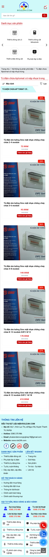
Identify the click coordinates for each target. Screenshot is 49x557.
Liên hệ (31, 470)
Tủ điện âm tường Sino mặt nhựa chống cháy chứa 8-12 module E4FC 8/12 (24, 330)
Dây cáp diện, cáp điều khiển (12, 536)
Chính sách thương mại (13, 496)
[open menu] (3, 6)
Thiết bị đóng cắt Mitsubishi (34, 41)
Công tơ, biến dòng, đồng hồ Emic (35, 551)
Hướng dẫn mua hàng (12, 483)
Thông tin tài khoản (11, 490)
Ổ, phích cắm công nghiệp (12, 551)
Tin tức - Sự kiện (34, 466)
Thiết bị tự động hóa (12, 463)
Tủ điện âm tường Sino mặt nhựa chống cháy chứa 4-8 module (24, 267)
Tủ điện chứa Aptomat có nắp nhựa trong (14, 89)
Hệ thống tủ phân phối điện (23, 69)
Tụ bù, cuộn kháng (11, 466)
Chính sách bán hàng (12, 493)
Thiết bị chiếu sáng (12, 544)
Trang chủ (5, 69)
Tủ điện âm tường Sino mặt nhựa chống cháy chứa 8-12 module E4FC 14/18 (24, 394)
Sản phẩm (32, 463)
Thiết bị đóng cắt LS (14, 40)
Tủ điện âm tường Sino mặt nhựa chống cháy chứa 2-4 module (24, 141)
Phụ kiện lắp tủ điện (34, 59)
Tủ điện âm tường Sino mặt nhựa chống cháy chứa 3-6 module (24, 204)
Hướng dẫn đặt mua (12, 486)
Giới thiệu (31, 460)
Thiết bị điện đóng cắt (14, 59)
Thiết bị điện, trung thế (35, 544)
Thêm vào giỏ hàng (25, 153)
